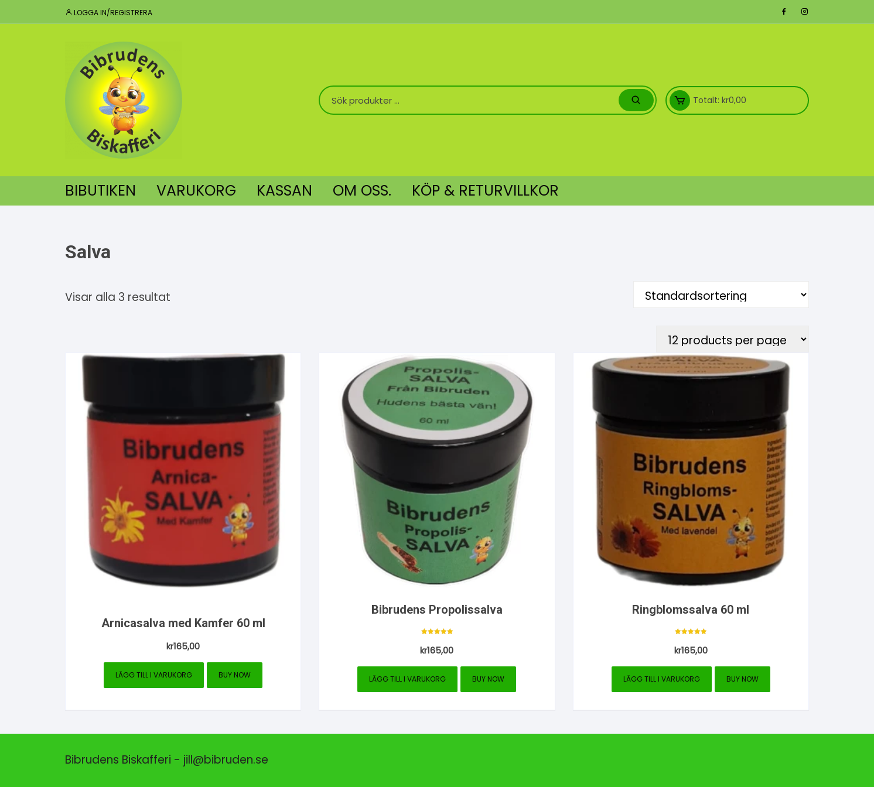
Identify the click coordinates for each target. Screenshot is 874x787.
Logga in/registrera (108, 13)
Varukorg (196, 190)
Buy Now (234, 675)
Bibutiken (100, 190)
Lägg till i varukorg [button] (153, 675)
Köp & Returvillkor (485, 190)
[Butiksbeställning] (721, 294)
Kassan (284, 190)
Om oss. (362, 190)
